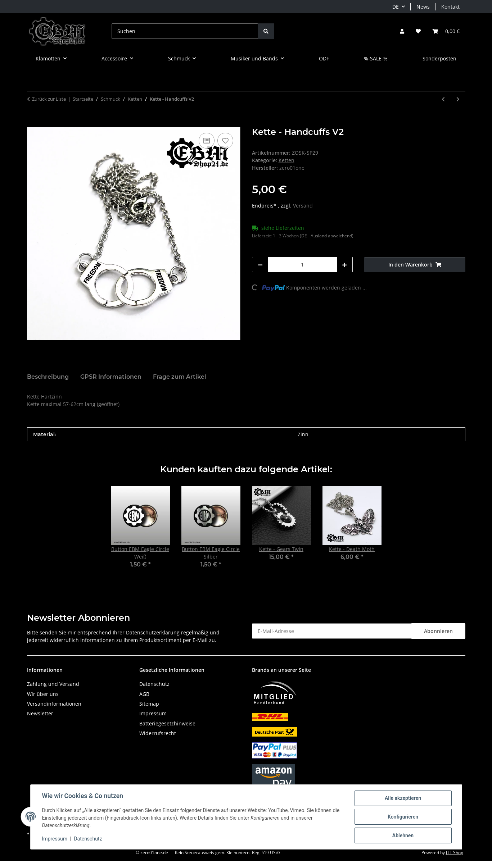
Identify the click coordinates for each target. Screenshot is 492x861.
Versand (303, 205)
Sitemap (149, 703)
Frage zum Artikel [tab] (179, 376)
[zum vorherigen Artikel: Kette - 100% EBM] (443, 99)
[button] (402, 31)
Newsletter (40, 713)
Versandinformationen (54, 703)
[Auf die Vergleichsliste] (207, 141)
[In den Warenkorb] (33, 123)
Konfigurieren (403, 817)
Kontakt (450, 6)
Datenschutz (88, 839)
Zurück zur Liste (49, 99)
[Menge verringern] (260, 264)
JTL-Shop (454, 852)
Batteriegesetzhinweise (167, 723)
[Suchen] (185, 31)
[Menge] (302, 264)
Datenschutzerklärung (153, 632)
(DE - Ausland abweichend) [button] (326, 236)
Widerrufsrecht (157, 733)
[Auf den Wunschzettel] (225, 141)
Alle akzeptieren (403, 798)
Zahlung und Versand (53, 683)
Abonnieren (438, 631)
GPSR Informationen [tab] (110, 376)
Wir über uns (43, 694)
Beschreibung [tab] (48, 376)
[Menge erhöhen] (344, 264)
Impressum (54, 839)
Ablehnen (403, 835)
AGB (144, 694)
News (423, 6)
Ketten (286, 160)
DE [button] (395, 6)
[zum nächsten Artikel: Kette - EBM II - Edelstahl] (458, 99)
